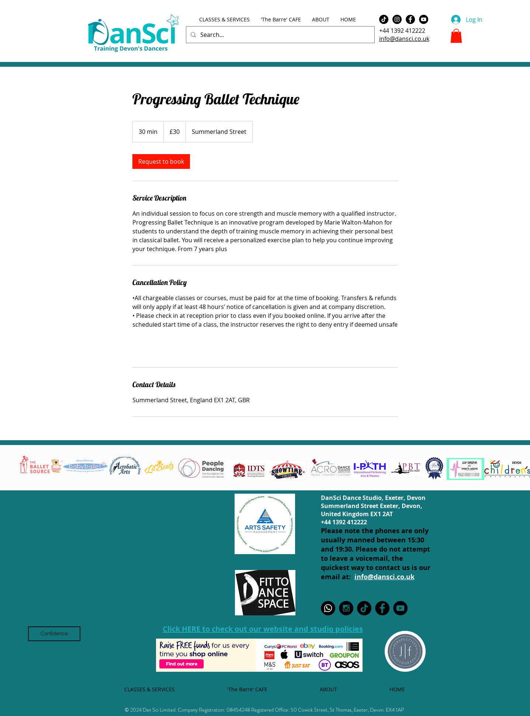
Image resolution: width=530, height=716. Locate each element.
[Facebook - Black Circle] (410, 19)
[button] (456, 36)
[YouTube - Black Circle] (423, 19)
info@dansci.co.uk (404, 39)
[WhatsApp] (328, 608)
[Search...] (279, 35)
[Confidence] (54, 633)
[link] (161, 161)
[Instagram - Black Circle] (397, 19)
